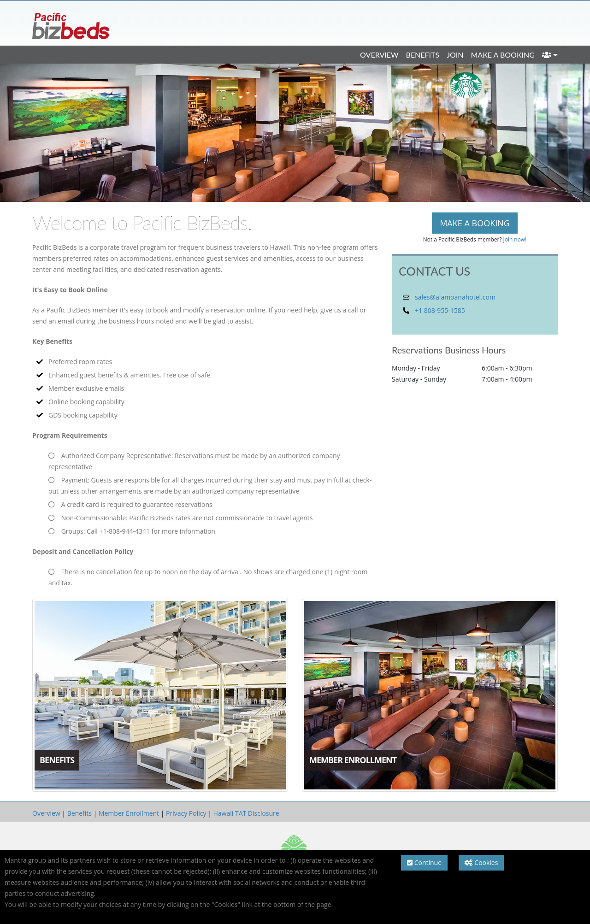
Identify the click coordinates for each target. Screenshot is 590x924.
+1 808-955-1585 (440, 310)
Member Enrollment (129, 813)
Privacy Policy (186, 813)
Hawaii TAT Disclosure (246, 813)
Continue (424, 862)
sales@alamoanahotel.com (455, 297)
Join (455, 54)
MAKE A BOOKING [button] (475, 223)
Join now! (515, 239)
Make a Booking (502, 54)
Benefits (423, 54)
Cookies (481, 862)
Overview (379, 54)
